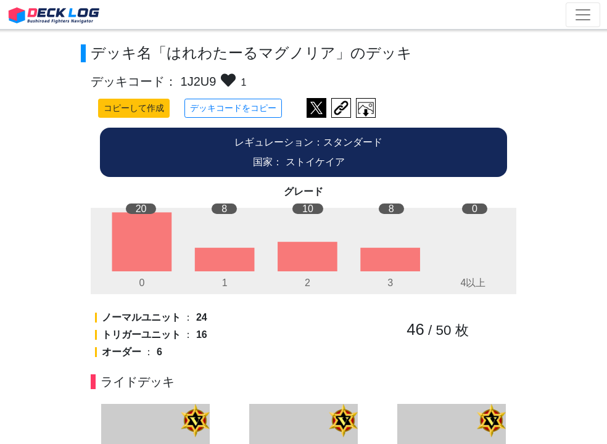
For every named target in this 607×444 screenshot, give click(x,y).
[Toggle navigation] (583, 14)
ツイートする (316, 108)
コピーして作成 (134, 108)
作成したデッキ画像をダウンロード (366, 108)
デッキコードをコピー (233, 108)
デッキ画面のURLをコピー (341, 108)
